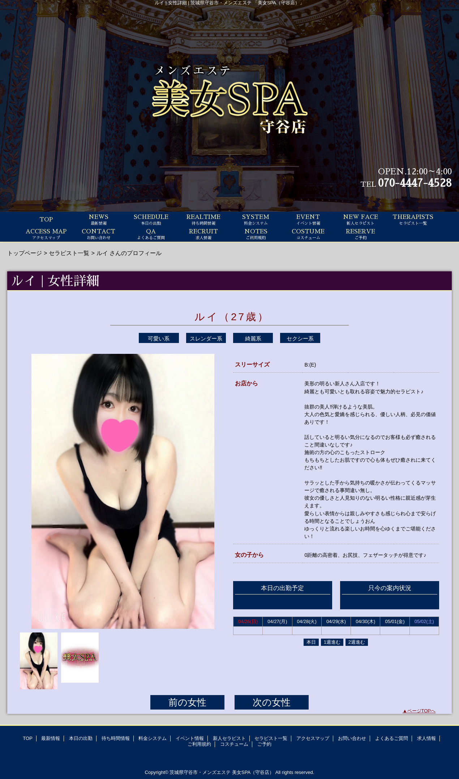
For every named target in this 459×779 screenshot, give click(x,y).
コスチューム (234, 744)
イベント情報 (190, 738)
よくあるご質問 (391, 738)
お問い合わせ (352, 738)
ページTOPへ (421, 711)
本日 (311, 642)
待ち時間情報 (116, 738)
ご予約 (264, 744)
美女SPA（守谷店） (253, 772)
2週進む (356, 642)
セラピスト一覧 (69, 253)
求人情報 (426, 738)
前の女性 (187, 702)
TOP (46, 220)
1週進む (332, 642)
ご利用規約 (199, 744)
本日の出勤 (81, 738)
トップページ (24, 253)
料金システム (152, 738)
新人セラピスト (229, 738)
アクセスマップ (312, 738)
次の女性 (272, 702)
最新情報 (50, 738)
